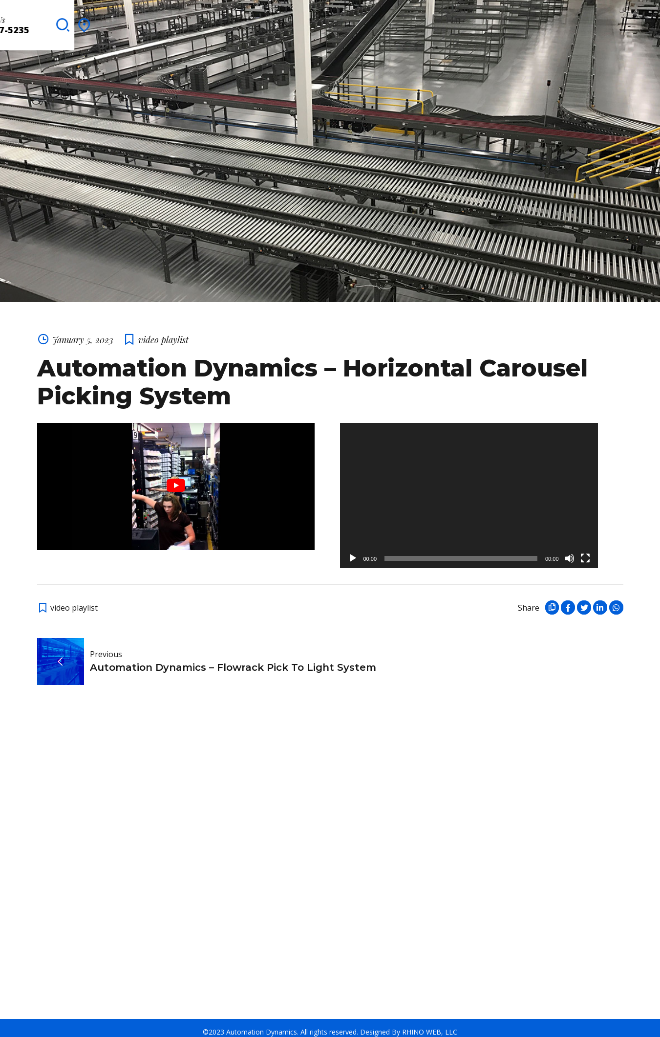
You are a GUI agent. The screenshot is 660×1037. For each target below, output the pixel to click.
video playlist (163, 332)
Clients (220, 22)
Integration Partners (293, 22)
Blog (417, 22)
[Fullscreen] (585, 551)
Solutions (127, 22)
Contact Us (555, 17)
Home (46, 22)
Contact (457, 22)
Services (176, 22)
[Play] (353, 551)
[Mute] (570, 551)
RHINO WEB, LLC (429, 1024)
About (81, 22)
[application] (469, 488)
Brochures (374, 22)
